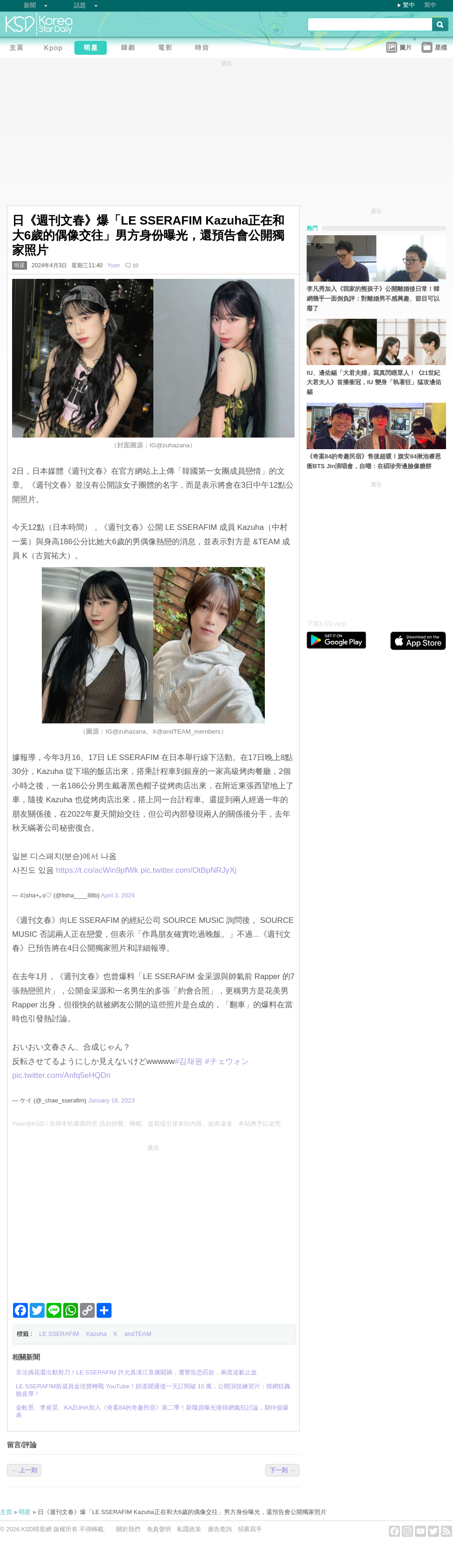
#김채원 (189, 1061)
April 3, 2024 (118, 895)
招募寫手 (250, 1529)
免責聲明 (159, 1529)
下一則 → (282, 1470)
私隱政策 (189, 1529)
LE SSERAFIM (59, 1333)
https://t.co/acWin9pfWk (97, 870)
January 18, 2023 (111, 1100)
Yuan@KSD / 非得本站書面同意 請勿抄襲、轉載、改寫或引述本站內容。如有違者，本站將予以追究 (146, 1123)
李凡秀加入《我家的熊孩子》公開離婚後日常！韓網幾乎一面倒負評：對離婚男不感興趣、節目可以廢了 (373, 298)
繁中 (409, 4)
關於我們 (128, 1529)
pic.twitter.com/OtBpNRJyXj (189, 870)
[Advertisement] (153, 1220)
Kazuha (96, 1333)
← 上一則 (24, 1470)
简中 (430, 4)
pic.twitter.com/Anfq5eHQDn (61, 1075)
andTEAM (138, 1333)
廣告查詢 (220, 1529)
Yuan (113, 265)
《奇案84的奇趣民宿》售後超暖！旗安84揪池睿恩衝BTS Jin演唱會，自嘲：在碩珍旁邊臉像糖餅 (374, 461)
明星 (19, 265)
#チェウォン (227, 1061)
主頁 (6, 1511)
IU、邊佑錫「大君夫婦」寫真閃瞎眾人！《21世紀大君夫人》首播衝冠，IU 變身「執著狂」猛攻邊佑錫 (374, 382)
